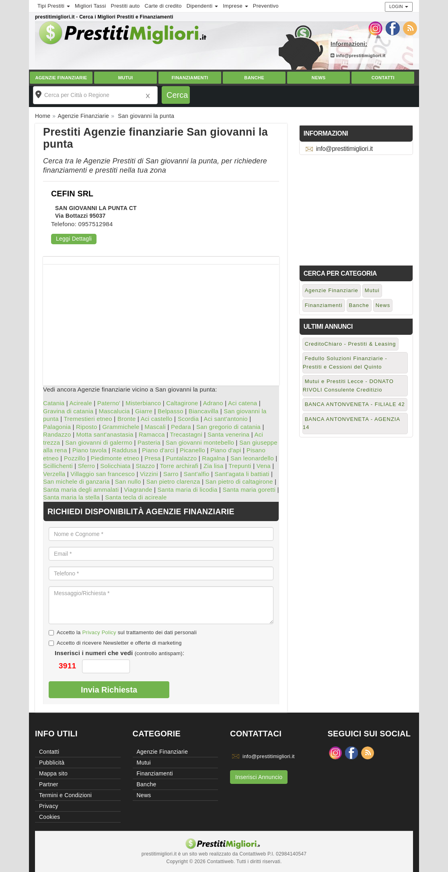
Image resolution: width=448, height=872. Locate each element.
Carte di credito (163, 6)
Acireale (81, 403)
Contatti (383, 77)
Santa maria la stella (71, 497)
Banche (254, 77)
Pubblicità (51, 762)
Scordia (188, 418)
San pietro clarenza (173, 481)
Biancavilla (203, 411)
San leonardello (252, 458)
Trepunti (239, 465)
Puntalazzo (181, 458)
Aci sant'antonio (225, 418)
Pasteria (149, 442)
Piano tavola (89, 450)
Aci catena (242, 403)
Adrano (213, 403)
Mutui (125, 77)
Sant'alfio (197, 473)
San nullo (128, 481)
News (319, 77)
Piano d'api (225, 450)
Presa (152, 458)
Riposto (86, 426)
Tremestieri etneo (88, 418)
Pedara (181, 426)
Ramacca (152, 434)
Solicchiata (115, 465)
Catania (53, 403)
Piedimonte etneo (114, 458)
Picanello (192, 450)
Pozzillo (75, 458)
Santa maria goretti (249, 489)
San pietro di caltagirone (239, 481)
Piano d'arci (158, 450)
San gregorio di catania (228, 426)
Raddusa (124, 450)
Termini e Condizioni (65, 795)
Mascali (155, 426)
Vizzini (149, 473)
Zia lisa (213, 465)
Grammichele (121, 426)
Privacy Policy (99, 632)
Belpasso (170, 411)
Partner (48, 784)
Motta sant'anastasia (105, 434)
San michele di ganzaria (76, 481)
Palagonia (57, 426)
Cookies (49, 817)
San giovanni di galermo (98, 442)
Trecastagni (186, 434)
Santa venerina (228, 434)
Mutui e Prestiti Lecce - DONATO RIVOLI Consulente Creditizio (348, 385)
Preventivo (266, 6)
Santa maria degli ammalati (81, 489)
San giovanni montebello (200, 442)
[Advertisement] (161, 321)
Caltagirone (182, 403)
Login (398, 6)
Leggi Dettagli (74, 238)
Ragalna (213, 458)
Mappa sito (53, 773)
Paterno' (108, 403)
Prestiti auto (125, 6)
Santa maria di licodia (188, 489)
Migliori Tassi (90, 6)
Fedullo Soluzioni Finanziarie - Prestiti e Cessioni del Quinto (345, 362)
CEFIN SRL (72, 193)
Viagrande (138, 489)
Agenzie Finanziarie (61, 77)
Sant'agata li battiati (242, 473)
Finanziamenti (190, 77)
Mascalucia (114, 411)
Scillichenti (58, 465)
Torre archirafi (179, 465)
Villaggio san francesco (102, 473)
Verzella (54, 473)
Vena (264, 465)
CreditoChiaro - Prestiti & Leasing (350, 344)
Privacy (48, 806)
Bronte (126, 418)
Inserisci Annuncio (258, 777)
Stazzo (145, 465)
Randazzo (57, 434)
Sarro (171, 473)
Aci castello (157, 418)
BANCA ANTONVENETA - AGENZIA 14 (351, 423)
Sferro (86, 465)
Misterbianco (143, 403)
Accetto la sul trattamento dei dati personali (123, 632)
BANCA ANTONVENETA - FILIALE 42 (355, 404)
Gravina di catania (68, 411)
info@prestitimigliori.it (358, 55)
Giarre (143, 411)
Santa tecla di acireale (135, 497)
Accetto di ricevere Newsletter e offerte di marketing (115, 643)
